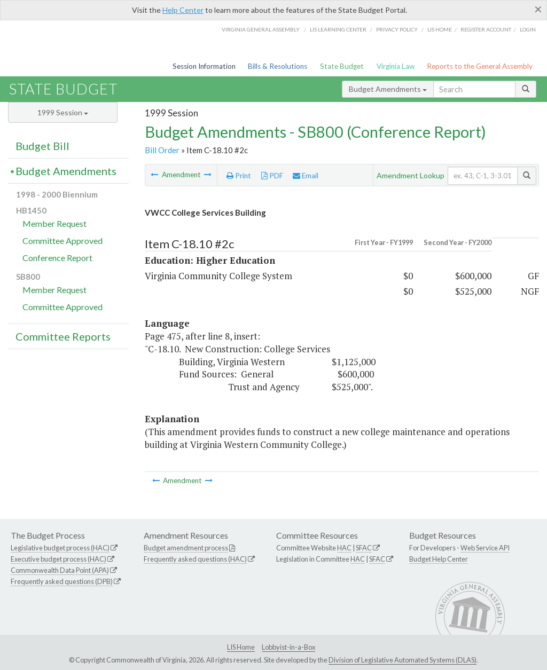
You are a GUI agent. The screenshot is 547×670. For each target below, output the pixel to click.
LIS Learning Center (338, 29)
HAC (344, 547)
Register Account (485, 29)
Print (238, 175)
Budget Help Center (438, 559)
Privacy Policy (397, 29)
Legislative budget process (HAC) (60, 547)
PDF (272, 175)
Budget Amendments (388, 88)
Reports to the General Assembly (480, 66)
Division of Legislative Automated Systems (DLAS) (402, 660)
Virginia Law (396, 66)
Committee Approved (62, 240)
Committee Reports (63, 336)
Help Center (183, 9)
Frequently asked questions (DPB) (62, 581)
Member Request (54, 223)
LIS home (439, 29)
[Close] (538, 9)
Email (305, 175)
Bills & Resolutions (277, 66)
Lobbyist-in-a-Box (288, 647)
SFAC (364, 547)
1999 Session (62, 112)
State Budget (342, 66)
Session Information (204, 66)
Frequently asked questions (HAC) (195, 559)
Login (528, 29)
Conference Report (57, 258)
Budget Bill (42, 145)
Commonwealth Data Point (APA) (60, 570)
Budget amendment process (186, 547)
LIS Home (241, 647)
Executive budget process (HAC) (58, 559)
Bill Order (162, 150)
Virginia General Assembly (261, 29)
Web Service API (485, 547)
